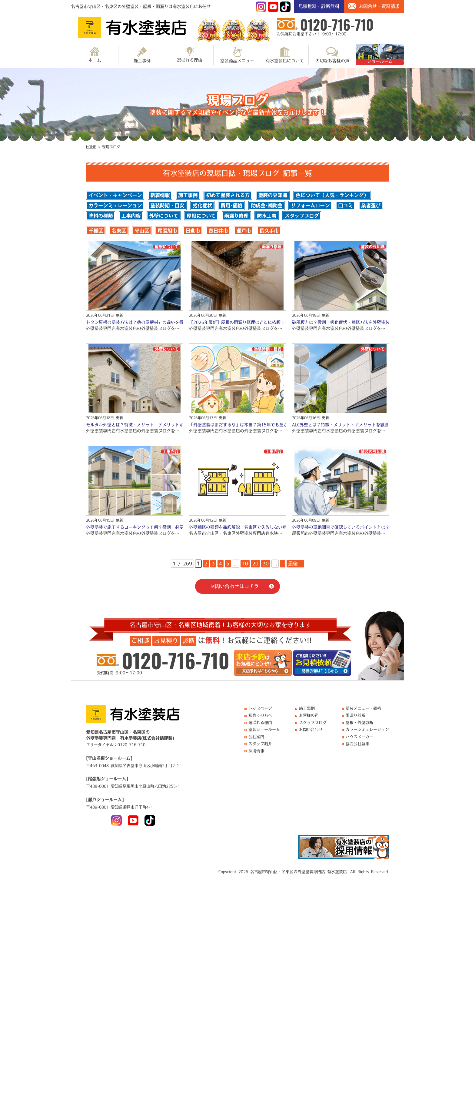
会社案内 (256, 737)
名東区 (118, 230)
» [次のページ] (282, 563)
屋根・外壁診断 (359, 722)
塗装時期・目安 (167, 205)
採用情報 (256, 751)
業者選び (370, 205)
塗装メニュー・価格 (363, 708)
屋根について (201, 215)
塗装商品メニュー (237, 55)
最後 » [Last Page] (295, 563)
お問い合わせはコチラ (234, 586)
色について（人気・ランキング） (332, 195)
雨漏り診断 (355, 715)
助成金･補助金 (266, 205)
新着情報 (160, 195)
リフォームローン (310, 205)
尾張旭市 (167, 230)
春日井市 (218, 230)
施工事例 (142, 55)
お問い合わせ (311, 729)
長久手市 (269, 230)
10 (245, 563)
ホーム (94, 54)
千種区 (95, 230)
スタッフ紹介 (260, 744)
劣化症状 (202, 205)
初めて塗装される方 (228, 195)
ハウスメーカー (359, 737)
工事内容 (131, 215)
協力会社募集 (357, 744)
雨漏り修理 (236, 215)
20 (255, 563)
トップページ (260, 708)
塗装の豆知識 (272, 195)
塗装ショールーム (264, 729)
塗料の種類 (100, 215)
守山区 (142, 230)
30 (266, 563)
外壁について (163, 215)
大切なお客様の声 (332, 55)
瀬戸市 (243, 230)
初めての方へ (260, 715)
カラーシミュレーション (115, 205)
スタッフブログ (302, 215)
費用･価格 (231, 205)
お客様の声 (309, 715)
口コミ (345, 205)
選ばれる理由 (189, 54)
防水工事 (266, 215)
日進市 (192, 230)
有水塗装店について (285, 55)
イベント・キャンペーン (115, 195)
